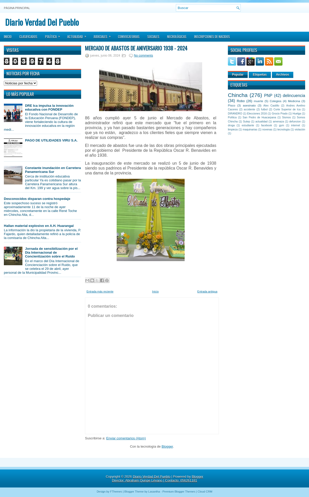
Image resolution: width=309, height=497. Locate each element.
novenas (267, 129)
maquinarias (250, 129)
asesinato (249, 105)
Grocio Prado (280, 113)
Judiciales (103, 35)
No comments (143, 55)
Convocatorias (129, 36)
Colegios (275, 101)
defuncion (295, 121)
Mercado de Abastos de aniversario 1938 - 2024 (136, 48)
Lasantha (154, 491)
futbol (264, 109)
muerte (258, 101)
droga (231, 125)
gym (281, 125)
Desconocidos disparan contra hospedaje (37, 199)
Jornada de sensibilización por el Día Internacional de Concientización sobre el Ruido (51, 252)
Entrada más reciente (100, 291)
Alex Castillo (271, 105)
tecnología (283, 129)
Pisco (231, 105)
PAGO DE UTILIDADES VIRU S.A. (51, 140)
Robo (241, 101)
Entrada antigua (207, 291)
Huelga (297, 113)
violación (300, 129)
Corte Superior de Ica (287, 109)
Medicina (294, 101)
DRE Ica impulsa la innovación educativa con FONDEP (49, 107)
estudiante (248, 125)
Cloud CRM (205, 491)
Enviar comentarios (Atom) (126, 438)
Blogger (167, 446)
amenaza (278, 121)
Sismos (286, 117)
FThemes (116, 491)
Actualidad (78, 35)
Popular (238, 74)
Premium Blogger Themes (178, 491)
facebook (266, 125)
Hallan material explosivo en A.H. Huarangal (39, 226)
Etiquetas (260, 74)
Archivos (282, 74)
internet (295, 125)
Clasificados (28, 36)
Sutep (246, 121)
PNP (268, 95)
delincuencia (294, 95)
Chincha (237, 95)
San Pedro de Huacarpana (259, 117)
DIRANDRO (235, 113)
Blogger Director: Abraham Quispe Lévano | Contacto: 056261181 (157, 478)
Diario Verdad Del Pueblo (42, 22)
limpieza (233, 129)
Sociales (153, 36)
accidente (249, 109)
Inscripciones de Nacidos (212, 36)
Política (54, 35)
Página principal (17, 8)
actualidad (261, 121)
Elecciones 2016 (257, 113)
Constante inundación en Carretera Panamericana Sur (53, 170)
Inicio (8, 36)
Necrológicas (176, 36)
